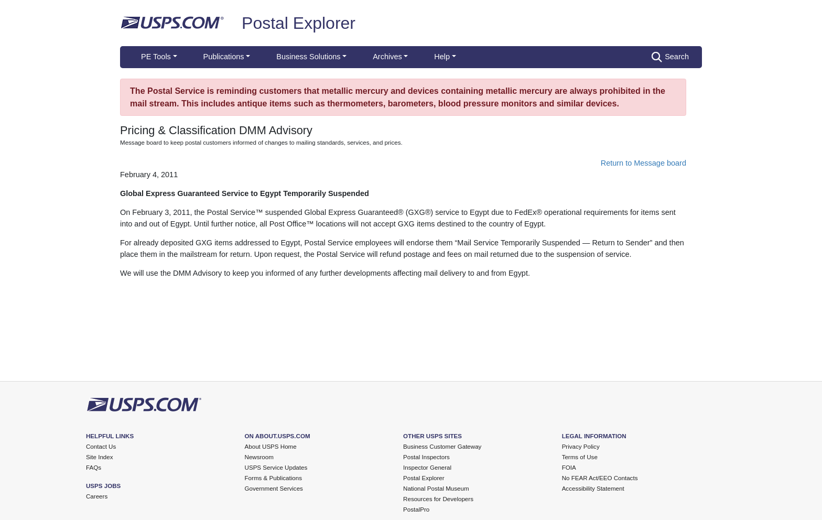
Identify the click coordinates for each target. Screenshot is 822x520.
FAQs (93, 467)
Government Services (274, 488)
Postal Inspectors (426, 457)
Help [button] (442, 56)
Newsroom (259, 457)
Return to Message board (643, 163)
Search (670, 57)
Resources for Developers (438, 499)
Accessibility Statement (593, 488)
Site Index (99, 457)
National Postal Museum (436, 488)
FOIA (569, 467)
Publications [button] (223, 56)
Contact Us (101, 446)
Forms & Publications (273, 478)
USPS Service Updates (276, 467)
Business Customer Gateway (442, 446)
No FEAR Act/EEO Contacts (600, 478)
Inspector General (427, 467)
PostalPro (416, 509)
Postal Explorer (298, 23)
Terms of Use (580, 457)
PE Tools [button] (156, 56)
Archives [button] (387, 56)
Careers (96, 496)
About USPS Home (271, 446)
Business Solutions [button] (308, 56)
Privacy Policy (581, 446)
